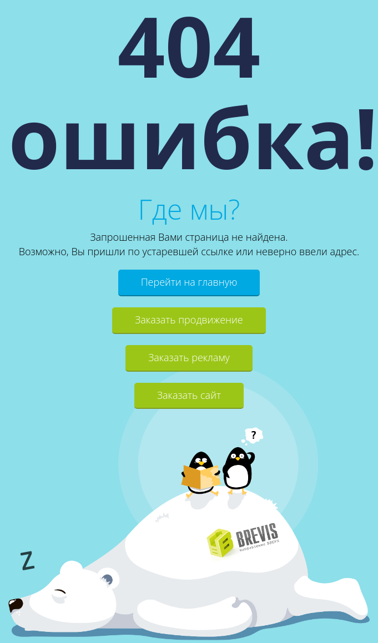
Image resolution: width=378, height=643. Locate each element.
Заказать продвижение (189, 319)
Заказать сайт (189, 395)
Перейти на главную (189, 281)
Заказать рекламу (189, 357)
